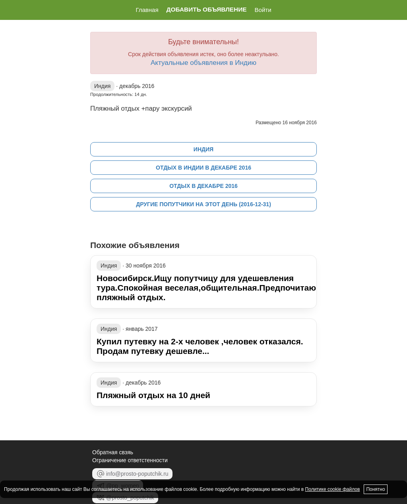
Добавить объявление (207, 9)
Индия (203, 149)
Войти (263, 10)
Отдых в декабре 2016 (203, 186)
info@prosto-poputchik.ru (132, 473)
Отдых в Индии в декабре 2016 (203, 167)
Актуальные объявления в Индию (203, 62)
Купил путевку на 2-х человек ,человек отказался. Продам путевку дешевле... (200, 346)
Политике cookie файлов (332, 489)
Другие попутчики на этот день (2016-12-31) (203, 204)
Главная (147, 10)
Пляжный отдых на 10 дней (153, 395)
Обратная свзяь (112, 452)
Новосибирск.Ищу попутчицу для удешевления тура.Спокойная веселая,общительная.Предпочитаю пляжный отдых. (206, 287)
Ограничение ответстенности (130, 460)
